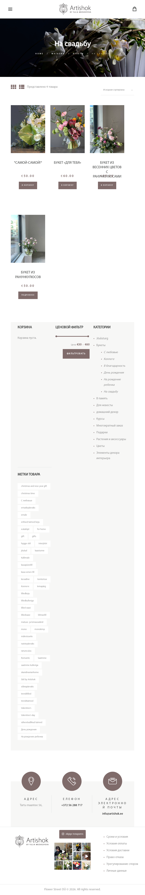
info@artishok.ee (112, 813)
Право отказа (115, 857)
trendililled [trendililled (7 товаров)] (26, 694)
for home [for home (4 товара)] (41, 529)
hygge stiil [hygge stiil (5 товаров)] (26, 543)
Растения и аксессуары (111, 439)
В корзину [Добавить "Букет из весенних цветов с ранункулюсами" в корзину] (107, 185)
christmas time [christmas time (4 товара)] (28, 493)
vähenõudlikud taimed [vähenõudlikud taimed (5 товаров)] (31, 722)
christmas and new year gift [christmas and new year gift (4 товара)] (34, 486)
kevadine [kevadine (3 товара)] (25, 579)
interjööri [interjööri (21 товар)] (43, 543)
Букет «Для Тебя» (67, 163)
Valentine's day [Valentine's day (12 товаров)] (28, 715)
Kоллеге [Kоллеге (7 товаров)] (25, 586)
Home (39, 54)
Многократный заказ (109, 425)
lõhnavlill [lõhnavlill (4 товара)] (42, 615)
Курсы (100, 418)
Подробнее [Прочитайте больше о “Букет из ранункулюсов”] (28, 295)
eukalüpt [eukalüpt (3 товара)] (25, 529)
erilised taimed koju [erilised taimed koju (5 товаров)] (30, 522)
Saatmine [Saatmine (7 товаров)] (42, 658)
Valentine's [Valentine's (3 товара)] (26, 708)
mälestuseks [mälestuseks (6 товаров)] (27, 636)
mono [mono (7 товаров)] (24, 629)
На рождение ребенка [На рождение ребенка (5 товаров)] (32, 737)
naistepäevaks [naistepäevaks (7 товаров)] (27, 644)
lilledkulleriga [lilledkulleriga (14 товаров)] (27, 601)
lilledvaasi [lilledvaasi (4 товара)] (25, 615)
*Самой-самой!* (28, 163)
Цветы (100, 446)
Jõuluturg (102, 338)
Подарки (102, 432)
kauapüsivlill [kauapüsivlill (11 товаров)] (26, 565)
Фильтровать (76, 354)
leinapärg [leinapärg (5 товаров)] (41, 586)
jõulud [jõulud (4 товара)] (24, 551)
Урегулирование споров (122, 864)
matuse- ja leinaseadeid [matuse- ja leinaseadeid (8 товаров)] (32, 622)
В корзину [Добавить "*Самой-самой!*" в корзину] (28, 185)
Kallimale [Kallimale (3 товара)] (25, 558)
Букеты (78, 54)
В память (102, 398)
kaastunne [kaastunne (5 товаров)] (39, 551)
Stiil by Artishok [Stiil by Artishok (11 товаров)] (28, 679)
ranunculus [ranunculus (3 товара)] (26, 651)
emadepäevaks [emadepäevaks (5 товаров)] (28, 508)
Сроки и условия (117, 836)
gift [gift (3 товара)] (22, 536)
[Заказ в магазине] (117, 90)
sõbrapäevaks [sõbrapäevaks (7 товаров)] (27, 687)
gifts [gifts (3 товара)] (34, 536)
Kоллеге (109, 359)
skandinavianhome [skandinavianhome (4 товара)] (30, 672)
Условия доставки (117, 850)
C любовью (111, 352)
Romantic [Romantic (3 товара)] (25, 658)
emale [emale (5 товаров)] (24, 515)
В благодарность (114, 365)
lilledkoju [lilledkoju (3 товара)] (25, 593)
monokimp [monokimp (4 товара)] (40, 629)
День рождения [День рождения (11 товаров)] (28, 729)
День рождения (114, 372)
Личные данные (116, 870)
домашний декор (107, 412)
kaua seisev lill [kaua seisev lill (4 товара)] (27, 572)
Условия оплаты (116, 843)
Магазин (58, 54)
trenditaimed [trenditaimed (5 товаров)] (27, 701)
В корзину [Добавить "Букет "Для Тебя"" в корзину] (67, 185)
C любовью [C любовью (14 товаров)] (26, 501)
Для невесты (104, 405)
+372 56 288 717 (71, 805)
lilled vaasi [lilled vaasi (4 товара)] (26, 608)
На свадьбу (111, 391)
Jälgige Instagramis (72, 834)
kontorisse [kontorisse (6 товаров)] (42, 579)
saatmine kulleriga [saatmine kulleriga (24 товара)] (29, 665)
